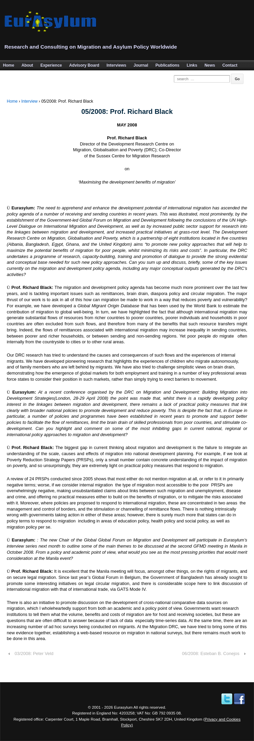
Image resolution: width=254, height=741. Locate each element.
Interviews (116, 65)
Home (12, 101)
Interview (29, 101)
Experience (51, 65)
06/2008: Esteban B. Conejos (210, 653)
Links (192, 65)
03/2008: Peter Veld (34, 653)
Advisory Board (84, 65)
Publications (168, 65)
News (209, 65)
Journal (140, 65)
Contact (229, 65)
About (27, 65)
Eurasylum (123, 707)
